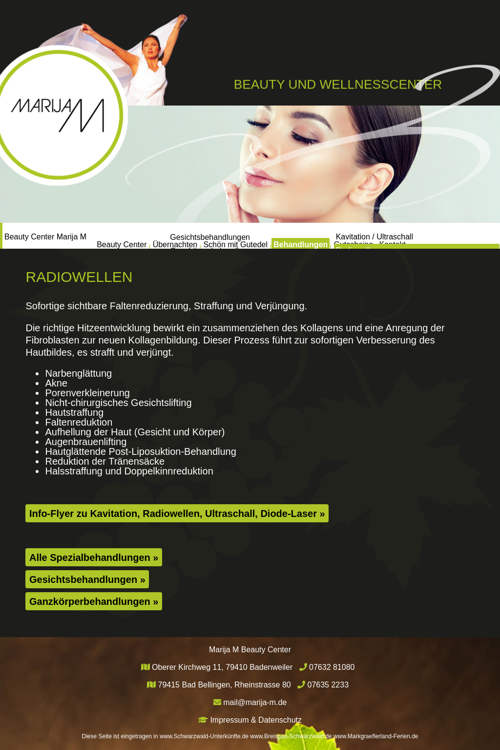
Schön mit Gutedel (229, 235)
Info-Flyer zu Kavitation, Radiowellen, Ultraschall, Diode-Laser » (177, 513)
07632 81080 (331, 667)
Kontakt (441, 235)
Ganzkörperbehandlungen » (93, 601)
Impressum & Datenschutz (256, 720)
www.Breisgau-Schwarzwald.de (291, 736)
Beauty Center (73, 235)
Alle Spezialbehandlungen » (94, 557)
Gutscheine (386, 235)
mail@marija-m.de (255, 702)
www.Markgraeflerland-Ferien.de (375, 736)
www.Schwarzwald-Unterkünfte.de (204, 736)
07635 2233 (328, 685)
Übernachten (147, 235)
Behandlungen (315, 235)
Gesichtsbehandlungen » (87, 579)
